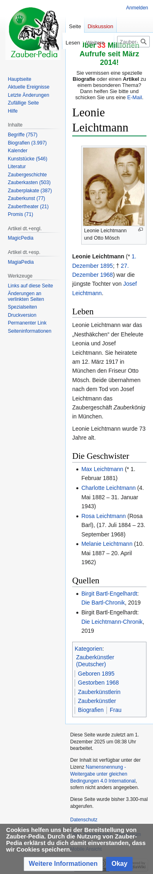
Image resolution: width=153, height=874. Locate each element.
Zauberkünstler (97, 701)
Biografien (91, 710)
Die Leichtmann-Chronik (111, 621)
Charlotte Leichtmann (108, 488)
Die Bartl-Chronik (103, 602)
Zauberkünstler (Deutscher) (95, 661)
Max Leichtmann (102, 469)
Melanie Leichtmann (106, 543)
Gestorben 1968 (98, 682)
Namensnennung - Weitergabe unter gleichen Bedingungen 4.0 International (102, 774)
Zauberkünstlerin (99, 692)
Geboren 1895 (96, 673)
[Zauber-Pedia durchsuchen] (133, 41)
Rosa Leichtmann (103, 516)
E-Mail (134, 97)
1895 (106, 265)
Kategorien (88, 648)
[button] (63, 864)
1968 (106, 274)
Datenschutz (84, 820)
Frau (116, 710)
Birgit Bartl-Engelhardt (109, 593)
